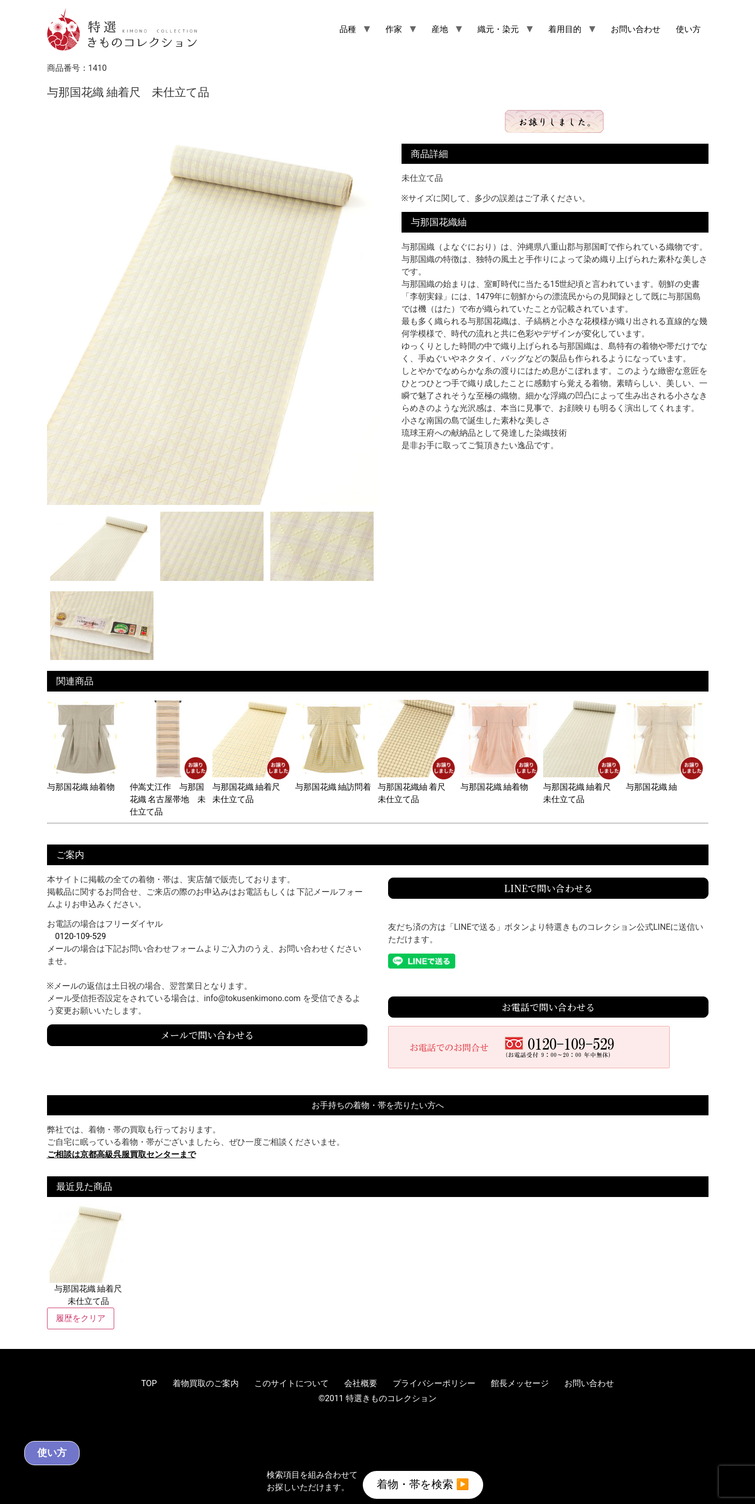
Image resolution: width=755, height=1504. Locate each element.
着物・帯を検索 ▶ (423, 1482)
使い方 (688, 29)
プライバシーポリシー (434, 1383)
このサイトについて (291, 1383)
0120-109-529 (80, 936)
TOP (149, 1383)
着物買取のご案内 (206, 1383)
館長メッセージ (520, 1383)
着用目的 (564, 29)
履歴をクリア (80, 1318)
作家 (394, 29)
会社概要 (360, 1383)
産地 (440, 29)
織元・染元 (498, 29)
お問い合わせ (635, 29)
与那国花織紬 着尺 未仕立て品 (416, 787)
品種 (348, 29)
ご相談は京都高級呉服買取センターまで (121, 1154)
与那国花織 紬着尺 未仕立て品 (251, 787)
